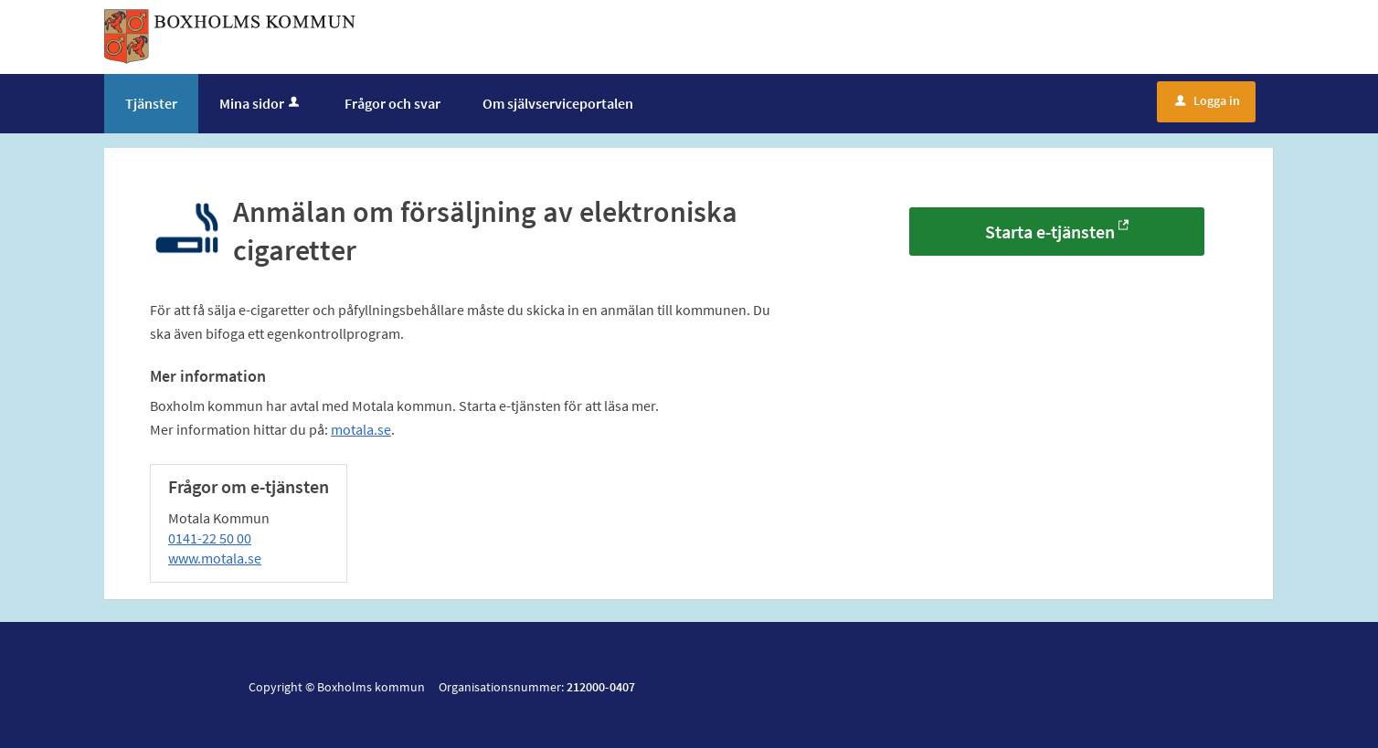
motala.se (361, 429)
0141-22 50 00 (209, 538)
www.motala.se (214, 558)
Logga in (1207, 100)
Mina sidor (260, 103)
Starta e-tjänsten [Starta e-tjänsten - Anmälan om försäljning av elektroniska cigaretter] (1050, 231)
